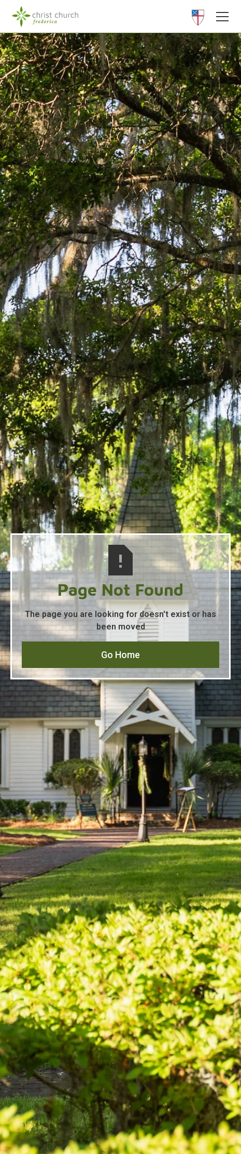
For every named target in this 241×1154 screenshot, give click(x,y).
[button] (219, 16)
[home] (45, 16)
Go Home (120, 654)
